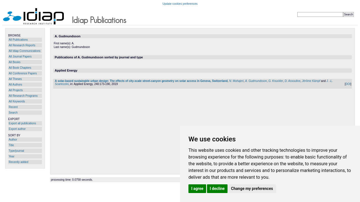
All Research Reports (22, 45)
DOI (347, 84)
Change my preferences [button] (252, 188)
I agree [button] (197, 188)
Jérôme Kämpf (311, 80)
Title (11, 145)
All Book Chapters (20, 67)
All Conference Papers (23, 73)
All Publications (18, 39)
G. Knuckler (275, 80)
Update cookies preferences (180, 3)
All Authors (15, 84)
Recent (13, 107)
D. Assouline (292, 80)
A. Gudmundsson (256, 80)
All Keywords (17, 101)
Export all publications (22, 123)
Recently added (18, 162)
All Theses (15, 79)
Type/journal (16, 150)
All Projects (16, 90)
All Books (15, 62)
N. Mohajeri (236, 80)
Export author (17, 128)
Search (13, 112)
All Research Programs (23, 95)
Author (13, 139)
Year (11, 156)
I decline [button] (217, 188)
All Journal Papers (20, 56)
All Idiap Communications (24, 50)
